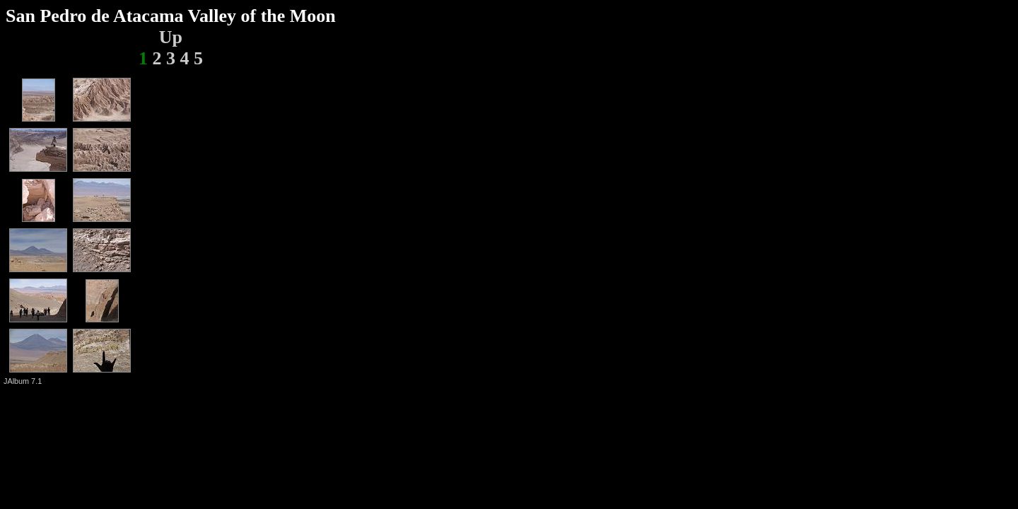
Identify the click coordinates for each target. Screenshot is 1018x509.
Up (170, 37)
